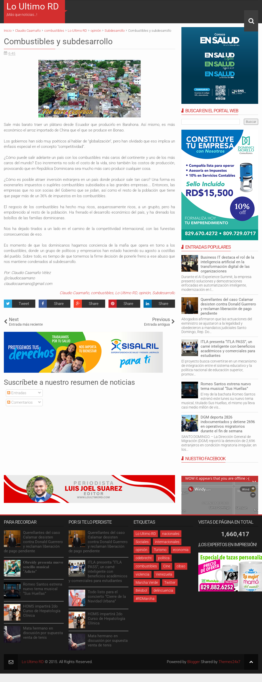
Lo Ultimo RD (32, 6)
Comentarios (20, 402)
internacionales (167, 542)
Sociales (142, 542)
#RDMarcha (145, 599)
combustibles (102, 293)
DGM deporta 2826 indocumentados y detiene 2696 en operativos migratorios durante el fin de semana (228, 424)
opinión (144, 293)
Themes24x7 (229, 661)
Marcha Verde (147, 582)
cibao (181, 566)
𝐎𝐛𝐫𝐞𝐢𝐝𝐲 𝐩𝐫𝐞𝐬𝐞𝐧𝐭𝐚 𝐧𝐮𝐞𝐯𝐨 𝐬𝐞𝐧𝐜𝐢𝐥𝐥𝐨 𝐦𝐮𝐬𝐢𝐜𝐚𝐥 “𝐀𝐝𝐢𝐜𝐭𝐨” (43, 567)
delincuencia (163, 590)
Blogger (193, 661)
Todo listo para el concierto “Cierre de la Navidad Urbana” (107, 596)
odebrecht (144, 558)
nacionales (170, 534)
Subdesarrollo (163, 293)
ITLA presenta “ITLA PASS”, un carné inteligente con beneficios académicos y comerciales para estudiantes (228, 348)
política (164, 558)
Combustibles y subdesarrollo (58, 41)
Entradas (16, 393)
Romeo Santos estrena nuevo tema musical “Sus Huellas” (226, 386)
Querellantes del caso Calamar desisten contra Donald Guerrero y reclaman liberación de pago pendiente (228, 306)
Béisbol (141, 590)
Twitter (170, 582)
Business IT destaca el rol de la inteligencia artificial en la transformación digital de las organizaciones (227, 264)
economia (181, 550)
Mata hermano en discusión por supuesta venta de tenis (43, 633)
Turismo (160, 550)
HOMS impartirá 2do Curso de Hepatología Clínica (41, 611)
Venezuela (164, 574)
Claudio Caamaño (74, 293)
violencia (142, 574)
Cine (166, 566)
